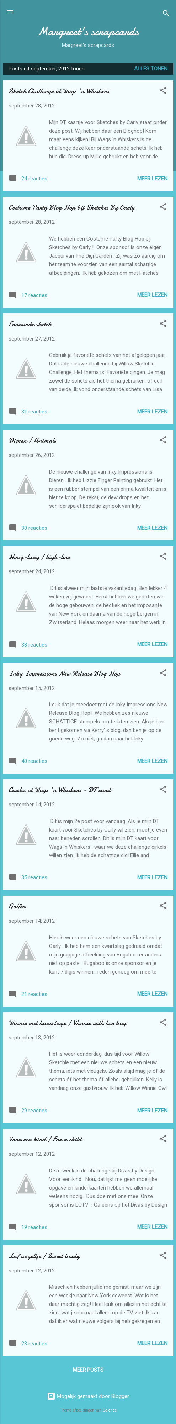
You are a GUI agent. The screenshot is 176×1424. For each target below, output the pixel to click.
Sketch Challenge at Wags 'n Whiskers (59, 91)
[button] (163, 91)
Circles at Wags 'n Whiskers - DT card (60, 790)
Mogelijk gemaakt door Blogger (88, 1396)
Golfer (17, 906)
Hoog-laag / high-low (39, 556)
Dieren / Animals (32, 440)
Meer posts (88, 1370)
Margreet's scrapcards (88, 31)
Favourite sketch (30, 324)
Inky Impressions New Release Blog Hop (64, 673)
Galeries (109, 1410)
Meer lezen (152, 178)
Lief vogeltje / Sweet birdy (44, 1256)
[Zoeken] (166, 14)
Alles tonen (150, 68)
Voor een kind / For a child (45, 1139)
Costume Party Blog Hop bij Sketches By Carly (72, 207)
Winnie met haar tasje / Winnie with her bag (67, 1023)
